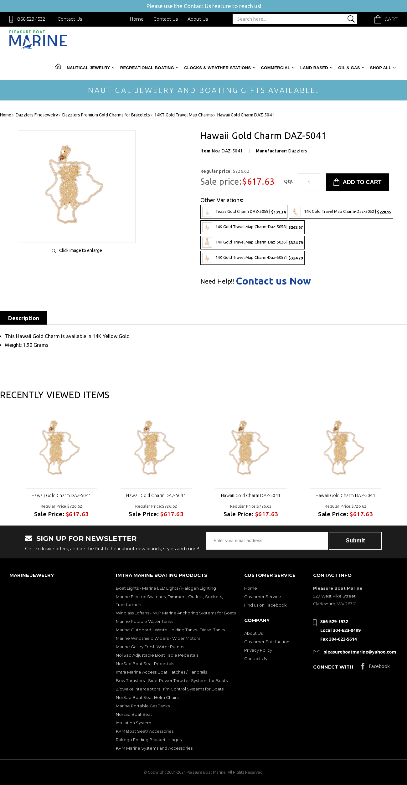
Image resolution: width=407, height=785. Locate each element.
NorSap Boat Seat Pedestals (145, 663)
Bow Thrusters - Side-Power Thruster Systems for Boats (172, 680)
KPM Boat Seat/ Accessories (144, 731)
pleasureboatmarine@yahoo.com (359, 652)
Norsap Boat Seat (134, 714)
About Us (198, 19)
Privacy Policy (258, 650)
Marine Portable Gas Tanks (143, 705)
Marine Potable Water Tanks (144, 621)
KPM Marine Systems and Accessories (154, 748)
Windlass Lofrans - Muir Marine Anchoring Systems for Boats (176, 612)
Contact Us (70, 19)
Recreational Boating (147, 67)
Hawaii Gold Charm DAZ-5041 (61, 495)
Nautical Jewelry (88, 67)
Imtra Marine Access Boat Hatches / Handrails (161, 672)
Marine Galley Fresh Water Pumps (150, 646)
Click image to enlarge (80, 250)
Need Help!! (217, 281)
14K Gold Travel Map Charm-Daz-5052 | (341, 212)
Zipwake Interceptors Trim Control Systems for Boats (170, 688)
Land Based (314, 67)
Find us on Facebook (265, 605)
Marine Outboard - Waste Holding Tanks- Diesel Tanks (170, 629)
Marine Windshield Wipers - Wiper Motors (158, 638)
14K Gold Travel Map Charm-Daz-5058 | (252, 227)
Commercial (275, 67)
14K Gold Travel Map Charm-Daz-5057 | (252, 258)
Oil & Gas (349, 67)
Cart (391, 19)
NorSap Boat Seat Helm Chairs (147, 697)
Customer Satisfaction (266, 641)
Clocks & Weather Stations (217, 67)
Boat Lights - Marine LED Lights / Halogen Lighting (166, 588)
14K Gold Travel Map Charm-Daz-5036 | (252, 243)
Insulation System (133, 722)
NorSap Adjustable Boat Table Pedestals (157, 655)
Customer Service (262, 596)
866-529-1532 (31, 19)
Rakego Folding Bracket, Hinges (149, 739)
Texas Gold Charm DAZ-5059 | (244, 212)
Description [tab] (23, 318)
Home (137, 19)
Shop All (380, 67)
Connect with (333, 667)
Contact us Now (273, 281)
